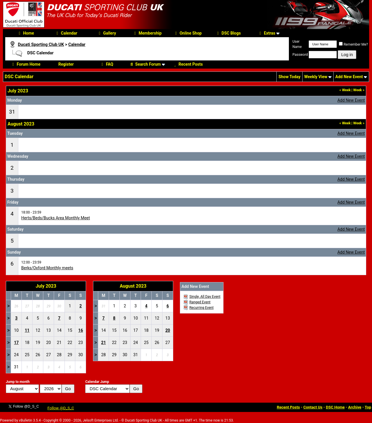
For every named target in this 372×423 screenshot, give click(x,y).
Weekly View (316, 76)
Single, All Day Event (204, 297)
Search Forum (145, 64)
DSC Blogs (228, 33)
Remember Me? (353, 44)
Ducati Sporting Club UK (41, 44)
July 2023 (46, 286)
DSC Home (335, 407)
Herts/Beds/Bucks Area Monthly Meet (55, 218)
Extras (266, 33)
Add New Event (349, 76)
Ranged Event (199, 302)
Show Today (289, 76)
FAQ (106, 64)
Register (66, 64)
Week (345, 90)
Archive (355, 407)
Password (300, 55)
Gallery (106, 33)
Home (25, 33)
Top (368, 407)
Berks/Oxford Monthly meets (47, 268)
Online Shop (188, 33)
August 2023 (133, 286)
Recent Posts (187, 64)
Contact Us (313, 407)
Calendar (66, 33)
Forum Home (25, 64)
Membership (147, 33)
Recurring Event (201, 308)
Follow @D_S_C (60, 408)
